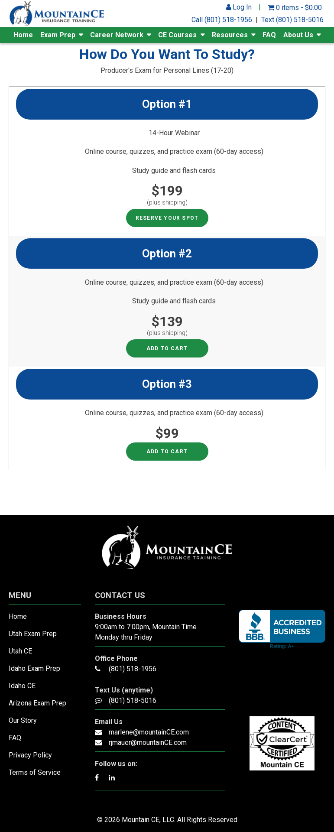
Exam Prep (57, 35)
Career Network (116, 35)
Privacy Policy (30, 755)
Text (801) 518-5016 (292, 20)
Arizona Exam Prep (37, 703)
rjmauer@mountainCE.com (148, 742)
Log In (239, 7)
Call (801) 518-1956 (221, 20)
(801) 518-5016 (132, 700)
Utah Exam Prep (33, 634)
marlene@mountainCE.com (149, 732)
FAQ (269, 35)
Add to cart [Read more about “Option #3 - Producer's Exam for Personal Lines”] (167, 451)
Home (23, 35)
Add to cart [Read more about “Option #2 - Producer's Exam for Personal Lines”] (167, 348)
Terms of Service (35, 772)
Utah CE (20, 651)
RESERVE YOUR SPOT (167, 218)
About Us (298, 35)
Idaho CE (22, 686)
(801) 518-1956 (132, 669)
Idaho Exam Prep (34, 668)
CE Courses (177, 35)
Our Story (23, 720)
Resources (230, 35)
